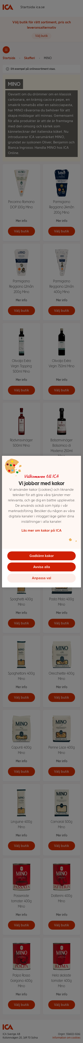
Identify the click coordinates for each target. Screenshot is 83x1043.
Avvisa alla (41, 567)
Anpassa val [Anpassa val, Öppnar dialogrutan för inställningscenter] (41, 578)
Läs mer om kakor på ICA (41, 530)
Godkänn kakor (41, 556)
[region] (41, 521)
